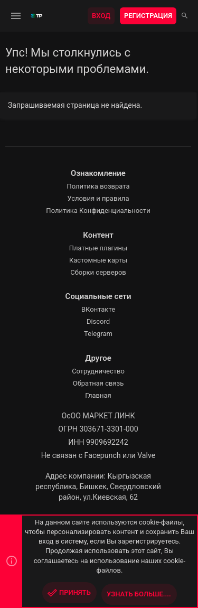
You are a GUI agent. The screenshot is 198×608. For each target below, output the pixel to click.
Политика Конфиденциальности (98, 210)
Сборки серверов (98, 272)
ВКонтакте (98, 309)
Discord (98, 321)
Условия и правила (98, 198)
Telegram (98, 334)
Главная (98, 395)
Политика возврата (98, 186)
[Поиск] (184, 16)
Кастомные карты (98, 260)
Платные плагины (98, 248)
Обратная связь (98, 383)
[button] (16, 15)
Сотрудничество (98, 371)
